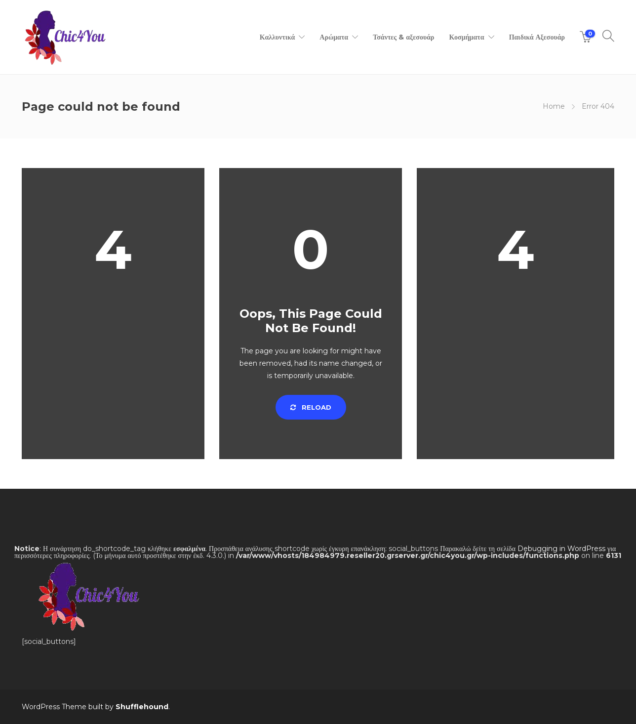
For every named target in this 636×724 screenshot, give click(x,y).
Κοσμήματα (466, 37)
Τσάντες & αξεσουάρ (403, 37)
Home (554, 106)
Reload (310, 407)
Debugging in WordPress (561, 548)
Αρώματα (333, 37)
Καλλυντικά (277, 37)
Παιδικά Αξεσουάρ (537, 37)
